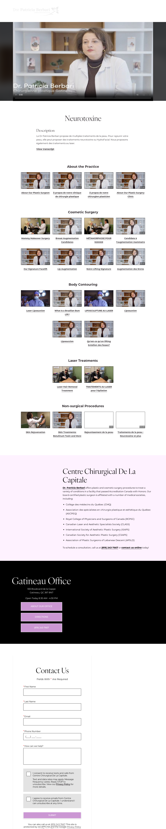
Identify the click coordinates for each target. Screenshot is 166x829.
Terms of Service (51, 805)
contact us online (131, 547)
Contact (145, 11)
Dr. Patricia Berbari (74, 487)
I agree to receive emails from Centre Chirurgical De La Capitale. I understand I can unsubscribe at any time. (54, 777)
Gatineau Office (41, 568)
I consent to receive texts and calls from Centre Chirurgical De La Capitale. (55, 756)
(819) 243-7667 (109, 547)
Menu (75, 11)
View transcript (45, 149)
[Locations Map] (124, 564)
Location (91, 11)
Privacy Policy (63, 760)
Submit (52, 791)
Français (129, 11)
